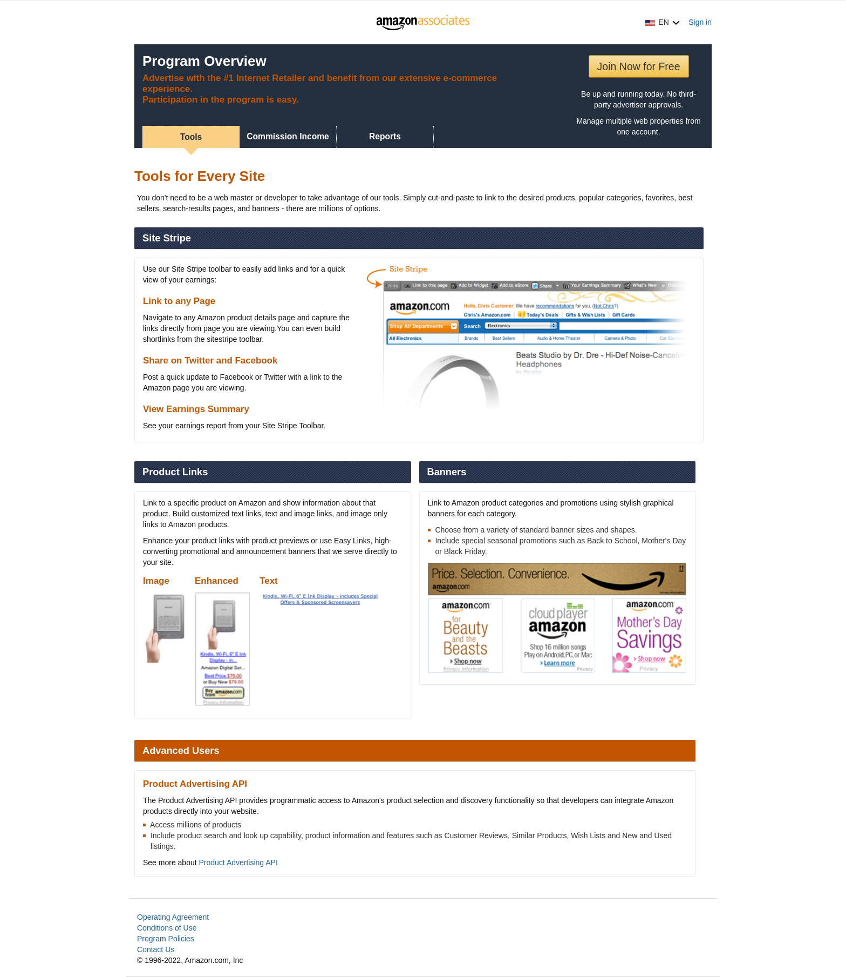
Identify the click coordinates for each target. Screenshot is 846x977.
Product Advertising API (238, 862)
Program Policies (165, 938)
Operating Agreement (173, 917)
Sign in (700, 22)
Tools (191, 137)
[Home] (423, 22)
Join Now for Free (638, 66)
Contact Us (155, 949)
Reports (385, 136)
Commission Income (288, 136)
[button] (662, 22)
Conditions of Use (167, 928)
